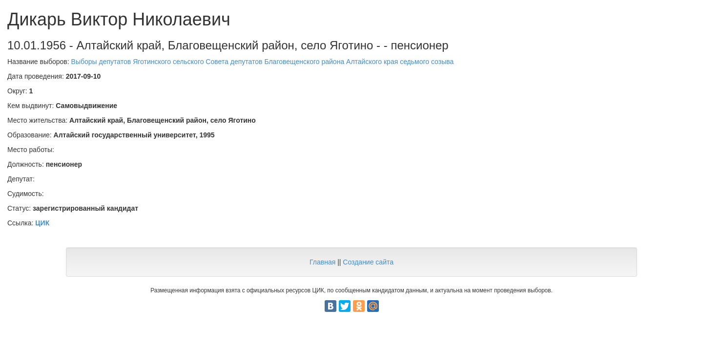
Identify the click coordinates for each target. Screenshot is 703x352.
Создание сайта (368, 262)
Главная (322, 262)
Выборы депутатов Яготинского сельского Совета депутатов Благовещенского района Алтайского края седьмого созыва (262, 62)
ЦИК (42, 223)
